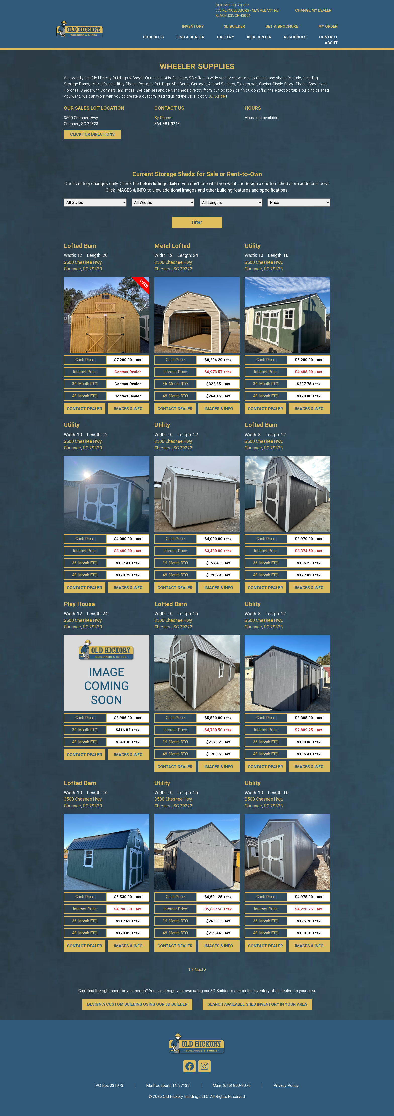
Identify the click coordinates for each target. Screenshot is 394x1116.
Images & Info (128, 408)
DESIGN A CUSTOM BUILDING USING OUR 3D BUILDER (137, 1004)
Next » (200, 969)
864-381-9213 (167, 123)
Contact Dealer (84, 408)
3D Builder (217, 96)
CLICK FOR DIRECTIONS (92, 134)
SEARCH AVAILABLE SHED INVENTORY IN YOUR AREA (257, 1004)
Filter (197, 222)
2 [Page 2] (192, 969)
